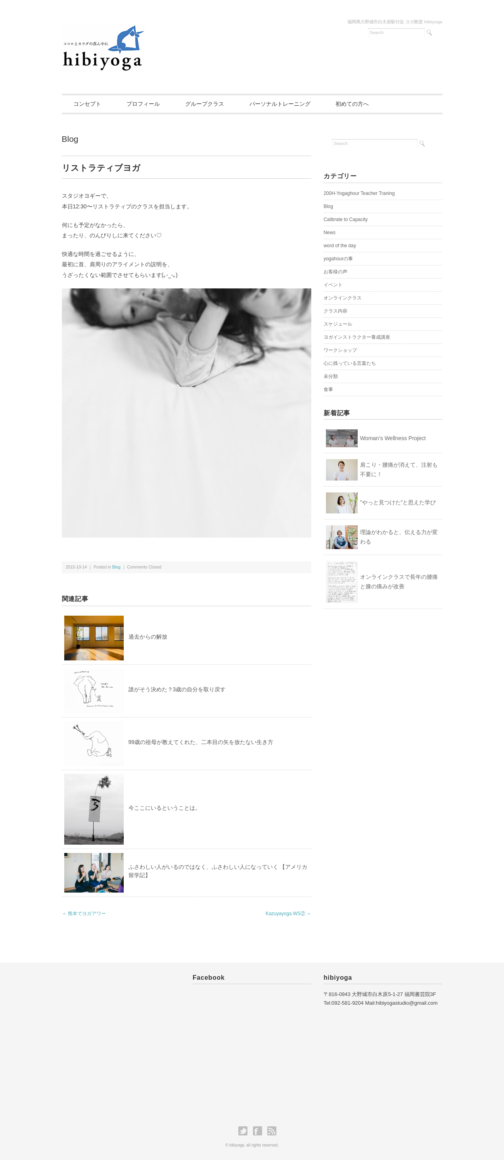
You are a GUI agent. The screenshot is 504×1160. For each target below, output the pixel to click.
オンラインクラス (343, 298)
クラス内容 (335, 311)
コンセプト (88, 104)
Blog (70, 138)
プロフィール (143, 104)
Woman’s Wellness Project (393, 438)
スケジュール (338, 324)
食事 (328, 389)
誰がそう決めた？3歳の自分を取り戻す (177, 689)
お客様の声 (335, 272)
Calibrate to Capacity (346, 219)
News (329, 232)
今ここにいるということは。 (164, 808)
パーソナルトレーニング (279, 104)
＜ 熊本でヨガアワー (84, 913)
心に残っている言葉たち (350, 363)
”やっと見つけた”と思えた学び (398, 503)
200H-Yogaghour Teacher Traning (359, 193)
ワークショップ (340, 350)
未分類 (331, 376)
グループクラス (204, 104)
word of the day (340, 245)
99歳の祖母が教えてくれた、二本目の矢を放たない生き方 (201, 742)
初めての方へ (352, 104)
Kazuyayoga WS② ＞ (288, 913)
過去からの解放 (147, 636)
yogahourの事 (338, 258)
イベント (333, 285)
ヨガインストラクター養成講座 (357, 337)
